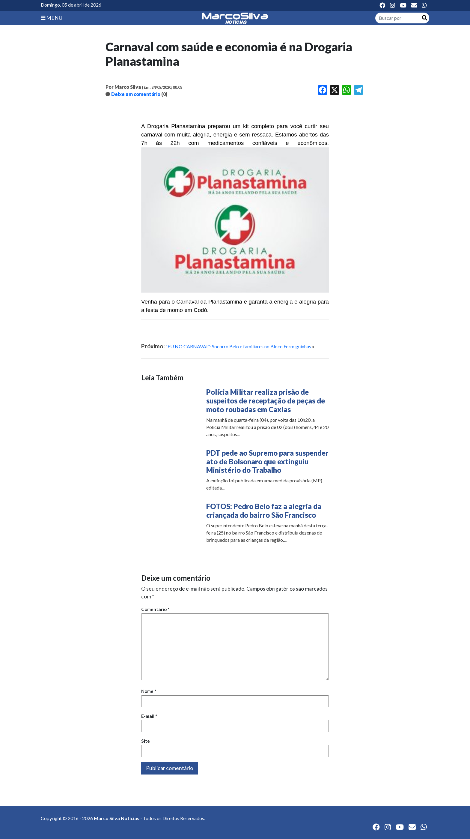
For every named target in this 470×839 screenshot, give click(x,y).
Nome (148, 691)
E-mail (149, 716)
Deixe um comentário (135, 94)
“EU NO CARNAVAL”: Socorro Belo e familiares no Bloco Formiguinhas (238, 346)
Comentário (155, 609)
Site (145, 741)
